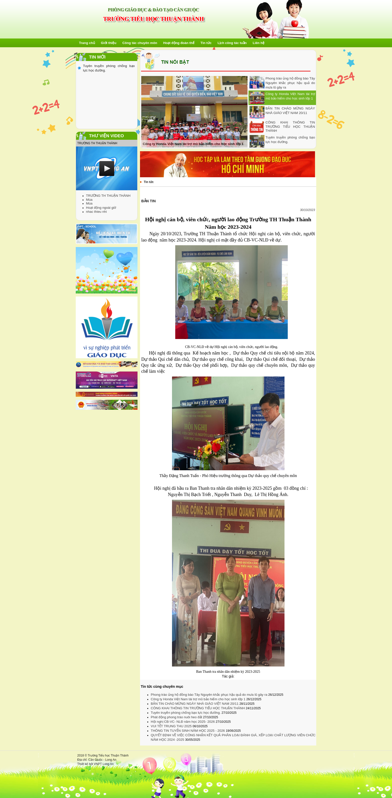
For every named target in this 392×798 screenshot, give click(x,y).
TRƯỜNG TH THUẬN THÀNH (108, 196)
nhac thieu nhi (96, 212)
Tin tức (149, 182)
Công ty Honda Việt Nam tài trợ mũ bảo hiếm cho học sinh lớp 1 (198, 699)
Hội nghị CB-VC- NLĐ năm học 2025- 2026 (183, 722)
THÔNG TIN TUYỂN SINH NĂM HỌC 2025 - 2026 (188, 730)
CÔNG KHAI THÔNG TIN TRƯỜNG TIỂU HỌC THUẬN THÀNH (290, 126)
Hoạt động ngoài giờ (101, 208)
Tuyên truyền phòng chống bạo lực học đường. (186, 712)
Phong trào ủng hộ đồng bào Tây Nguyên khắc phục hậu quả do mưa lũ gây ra (290, 82)
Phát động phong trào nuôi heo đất (177, 717)
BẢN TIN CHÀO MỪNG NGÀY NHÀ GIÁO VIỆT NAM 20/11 (195, 704)
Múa (89, 200)
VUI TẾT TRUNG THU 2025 (171, 726)
